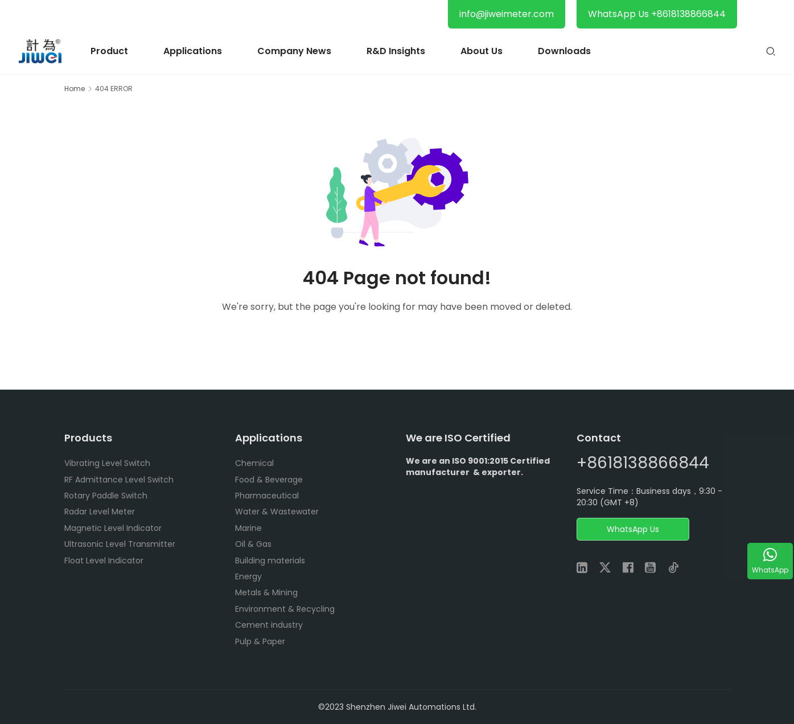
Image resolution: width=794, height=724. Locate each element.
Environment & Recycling (285, 609)
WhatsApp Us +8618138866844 (657, 14)
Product (109, 51)
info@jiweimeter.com (506, 14)
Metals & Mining (266, 592)
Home (74, 88)
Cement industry (269, 625)
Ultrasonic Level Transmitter (119, 544)
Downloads (564, 51)
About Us (481, 51)
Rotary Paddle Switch (105, 495)
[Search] (771, 51)
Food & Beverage (269, 479)
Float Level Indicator (103, 560)
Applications (192, 51)
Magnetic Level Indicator (113, 528)
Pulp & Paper (260, 641)
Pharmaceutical (267, 495)
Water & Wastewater (277, 511)
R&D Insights (396, 51)
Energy (248, 576)
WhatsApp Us (633, 529)
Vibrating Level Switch (107, 463)
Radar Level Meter (99, 511)
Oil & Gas (253, 544)
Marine (248, 528)
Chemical (254, 463)
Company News (294, 51)
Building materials (270, 560)
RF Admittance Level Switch (119, 479)
